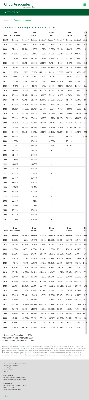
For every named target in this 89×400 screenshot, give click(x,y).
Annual (7, 20)
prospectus (26, 348)
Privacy (6, 396)
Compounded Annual (22, 20)
